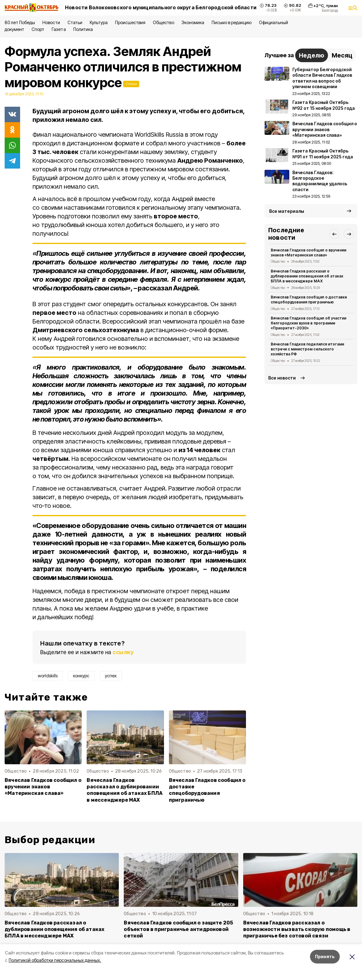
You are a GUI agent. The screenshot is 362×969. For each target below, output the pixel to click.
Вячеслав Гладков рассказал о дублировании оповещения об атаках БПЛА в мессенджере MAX (124, 790)
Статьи (74, 22)
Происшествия (130, 22)
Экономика (193, 22)
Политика (83, 29)
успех (111, 675)
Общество (163, 22)
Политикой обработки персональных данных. (55, 960)
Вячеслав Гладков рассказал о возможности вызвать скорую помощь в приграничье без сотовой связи (297, 929)
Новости (51, 22)
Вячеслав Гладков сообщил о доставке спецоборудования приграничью (207, 790)
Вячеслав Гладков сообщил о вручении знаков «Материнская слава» (43, 786)
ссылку (123, 652)
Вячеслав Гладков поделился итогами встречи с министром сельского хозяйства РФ (307, 349)
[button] (334, 234)
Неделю (311, 55)
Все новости (282, 377)
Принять (325, 956)
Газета (59, 29)
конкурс (81, 675)
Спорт (38, 29)
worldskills (48, 675)
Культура (99, 22)
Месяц (342, 55)
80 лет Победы (20, 22)
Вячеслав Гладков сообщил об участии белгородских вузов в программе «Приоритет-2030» (308, 323)
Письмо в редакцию (232, 22)
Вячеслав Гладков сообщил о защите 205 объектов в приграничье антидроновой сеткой (178, 929)
